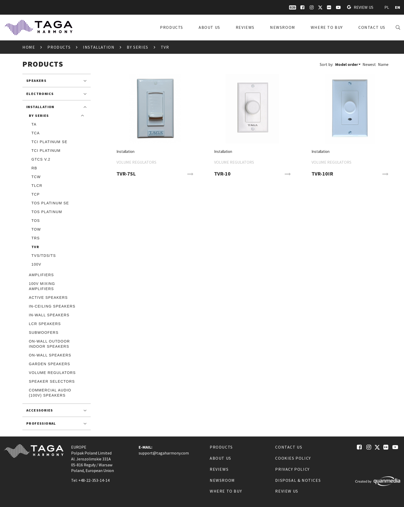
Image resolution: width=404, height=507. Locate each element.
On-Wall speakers (50, 355)
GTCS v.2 (40, 159)
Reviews (245, 27)
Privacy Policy (292, 469)
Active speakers (48, 297)
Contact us (371, 27)
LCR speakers (45, 324)
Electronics (40, 93)
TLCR (36, 185)
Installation (98, 47)
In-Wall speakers (49, 315)
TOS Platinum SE (50, 203)
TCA (35, 133)
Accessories (39, 410)
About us (209, 27)
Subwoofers (43, 332)
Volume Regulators (52, 373)
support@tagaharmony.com (164, 453)
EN (397, 7)
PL (386, 7)
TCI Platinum (46, 150)
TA (34, 124)
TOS (35, 220)
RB (34, 168)
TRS (35, 238)
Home (28, 47)
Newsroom (282, 27)
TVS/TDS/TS (43, 256)
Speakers (36, 80)
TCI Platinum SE (49, 142)
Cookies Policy (293, 458)
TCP (35, 194)
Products (171, 27)
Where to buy (327, 27)
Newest (369, 64)
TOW (36, 229)
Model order (346, 64)
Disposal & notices (298, 480)
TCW (36, 177)
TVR (35, 246)
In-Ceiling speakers (52, 306)
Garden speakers (49, 364)
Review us (360, 7)
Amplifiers (41, 275)
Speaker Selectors (52, 381)
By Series (137, 47)
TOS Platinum (46, 212)
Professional (41, 423)
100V (36, 264)
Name (383, 64)
